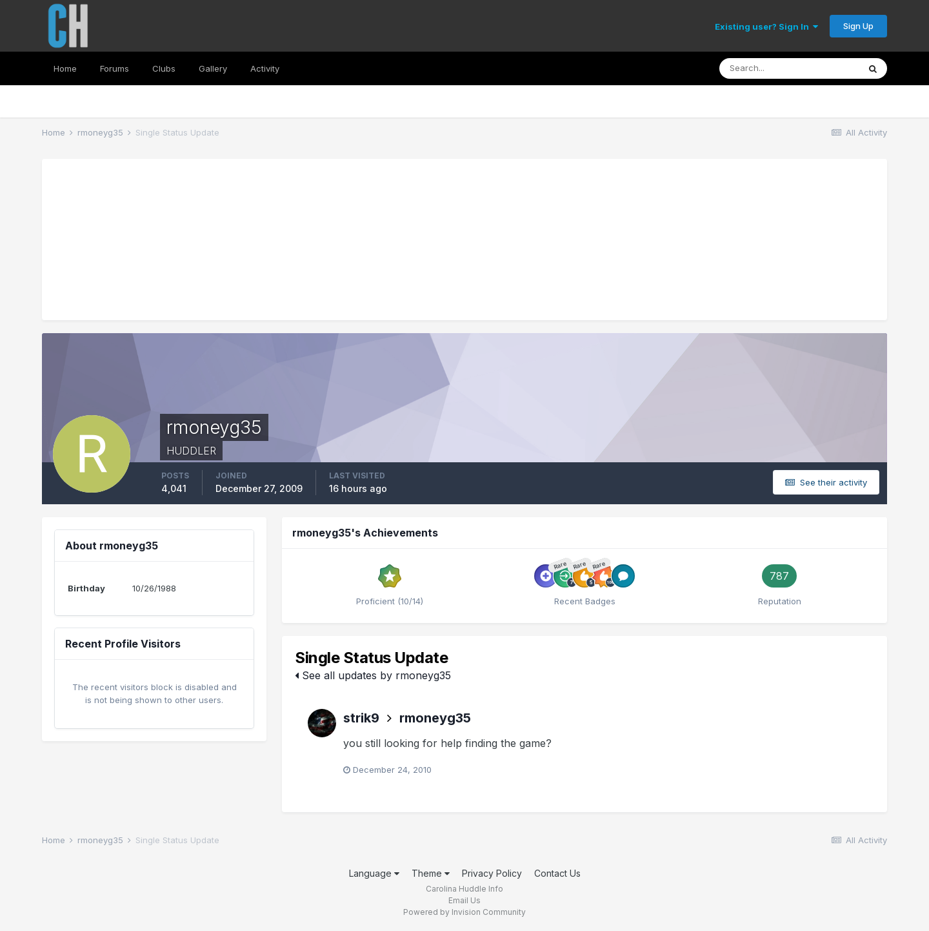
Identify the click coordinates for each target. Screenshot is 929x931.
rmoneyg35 (435, 718)
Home (65, 68)
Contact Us (557, 873)
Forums (114, 68)
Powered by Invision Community (464, 912)
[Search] (789, 68)
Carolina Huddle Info (464, 889)
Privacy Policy (492, 873)
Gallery (213, 68)
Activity (264, 68)
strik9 (361, 718)
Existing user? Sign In (766, 26)
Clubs (163, 68)
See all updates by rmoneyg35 (373, 675)
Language (374, 873)
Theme (431, 873)
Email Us (464, 900)
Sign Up (858, 26)
